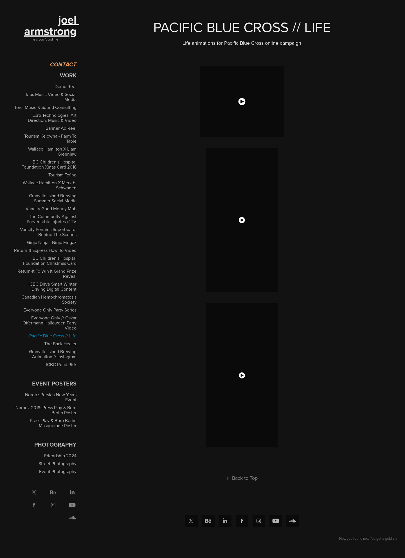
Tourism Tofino (62, 175)
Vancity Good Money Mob (51, 208)
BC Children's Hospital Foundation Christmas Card (49, 260)
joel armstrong (51, 25)
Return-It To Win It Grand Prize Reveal (46, 273)
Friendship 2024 (60, 455)
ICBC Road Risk (61, 364)
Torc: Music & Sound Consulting (45, 107)
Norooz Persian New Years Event (50, 397)
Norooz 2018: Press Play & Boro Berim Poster (45, 410)
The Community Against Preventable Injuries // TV (51, 219)
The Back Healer (60, 343)
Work (68, 75)
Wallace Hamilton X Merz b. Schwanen (49, 185)
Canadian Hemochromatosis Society (48, 299)
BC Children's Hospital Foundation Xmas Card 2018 (48, 164)
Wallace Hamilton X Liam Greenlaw (52, 151)
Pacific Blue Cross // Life (52, 336)
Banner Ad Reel (61, 128)
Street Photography (57, 463)
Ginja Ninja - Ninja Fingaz (51, 242)
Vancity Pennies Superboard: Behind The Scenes (48, 231)
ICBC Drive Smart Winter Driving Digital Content (52, 286)
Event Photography (57, 471)
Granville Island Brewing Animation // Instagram (52, 354)
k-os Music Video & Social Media (51, 96)
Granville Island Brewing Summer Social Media (52, 198)
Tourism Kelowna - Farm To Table (50, 138)
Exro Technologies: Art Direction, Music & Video (52, 117)
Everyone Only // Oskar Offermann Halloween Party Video (49, 323)
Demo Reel (65, 86)
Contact (63, 64)
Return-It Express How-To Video (45, 250)
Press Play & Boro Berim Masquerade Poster (53, 423)
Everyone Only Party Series (49, 310)
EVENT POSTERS (54, 383)
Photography (55, 444)
